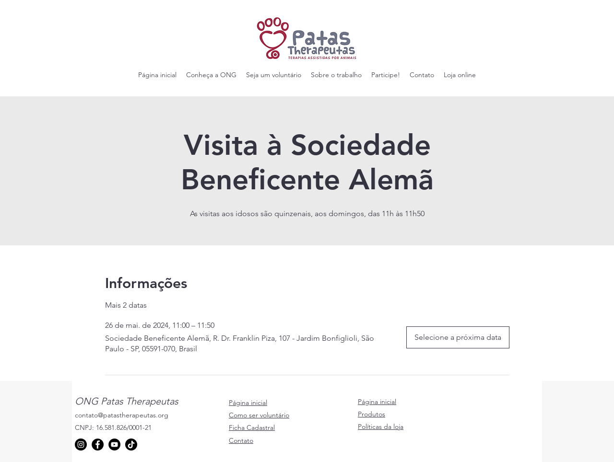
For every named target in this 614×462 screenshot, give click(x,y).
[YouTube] (114, 444)
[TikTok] (131, 444)
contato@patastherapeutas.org (121, 415)
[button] (211, 75)
